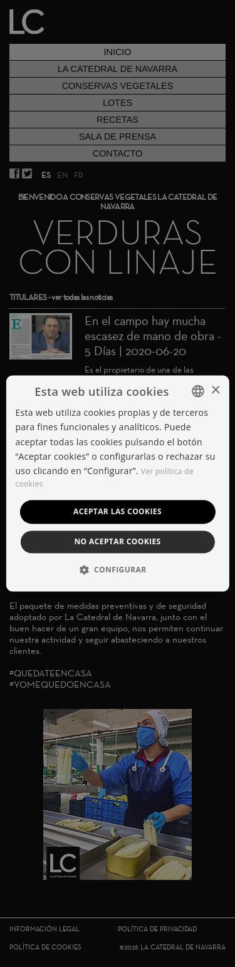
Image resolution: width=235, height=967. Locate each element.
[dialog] (117, 483)
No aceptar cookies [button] (117, 542)
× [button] (215, 390)
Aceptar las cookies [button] (117, 511)
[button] (118, 570)
